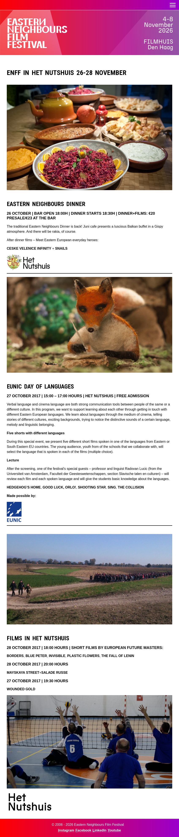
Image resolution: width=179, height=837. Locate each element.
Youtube (114, 830)
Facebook (83, 830)
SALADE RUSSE (54, 672)
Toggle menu (173, 4)
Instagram (66, 830)
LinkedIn (99, 830)
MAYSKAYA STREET (23, 672)
